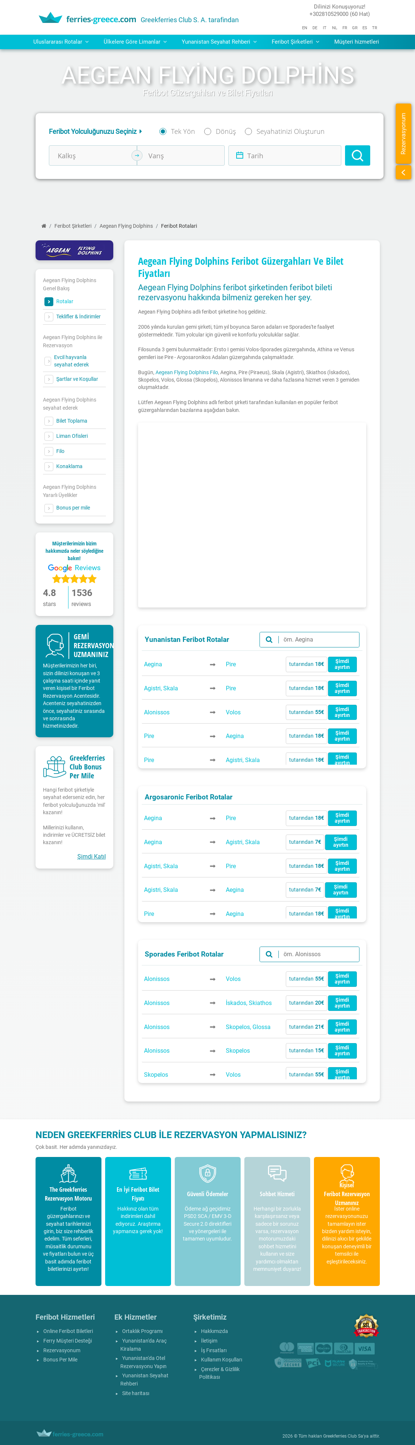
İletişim (209, 1341)
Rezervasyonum (61, 1350)
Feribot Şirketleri (72, 226)
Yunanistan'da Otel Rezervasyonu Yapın (143, 1362)
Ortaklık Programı (142, 1331)
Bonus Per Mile (60, 1360)
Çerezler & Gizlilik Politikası (219, 1373)
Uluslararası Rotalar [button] (61, 41)
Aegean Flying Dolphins (126, 226)
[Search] (357, 155)
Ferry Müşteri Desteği (67, 1341)
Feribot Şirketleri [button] (295, 41)
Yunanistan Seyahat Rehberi (144, 1380)
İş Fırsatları (214, 1350)
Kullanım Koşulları (221, 1360)
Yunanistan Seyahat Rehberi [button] (219, 41)
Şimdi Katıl (91, 856)
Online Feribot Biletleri (68, 1331)
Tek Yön (183, 131)
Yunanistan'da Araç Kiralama (143, 1345)
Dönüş (226, 131)
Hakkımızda (214, 1331)
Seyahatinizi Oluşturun (291, 131)
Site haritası (135, 1393)
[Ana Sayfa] (43, 226)
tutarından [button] (307, 664)
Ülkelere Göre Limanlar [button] (135, 41)
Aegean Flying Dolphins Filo (186, 372)
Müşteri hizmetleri (356, 41)
